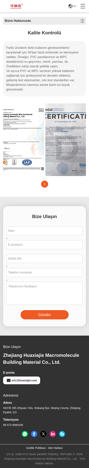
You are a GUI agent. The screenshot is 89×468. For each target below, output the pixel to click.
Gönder (44, 315)
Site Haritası (55, 447)
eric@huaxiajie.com (21, 380)
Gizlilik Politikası (36, 447)
